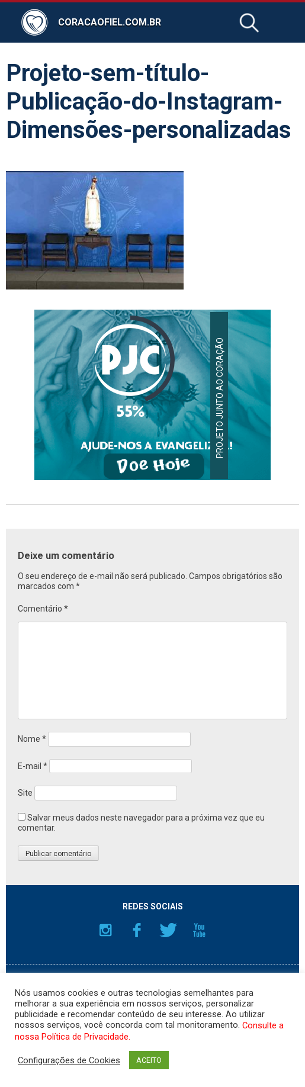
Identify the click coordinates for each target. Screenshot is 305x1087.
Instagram (105, 930)
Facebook (137, 930)
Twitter (168, 930)
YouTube (199, 930)
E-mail (32, 766)
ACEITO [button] (149, 1060)
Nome (32, 739)
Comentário (43, 608)
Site (25, 792)
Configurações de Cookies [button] (69, 1060)
